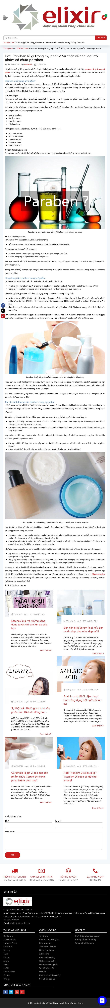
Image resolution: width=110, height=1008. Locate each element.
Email (58, 821)
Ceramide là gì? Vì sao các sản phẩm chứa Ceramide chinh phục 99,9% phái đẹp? (29, 776)
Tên (7, 821)
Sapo (80, 1003)
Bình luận (9, 831)
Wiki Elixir (28, 64)
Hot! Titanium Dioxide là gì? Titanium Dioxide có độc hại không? (80, 776)
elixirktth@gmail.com (20, 923)
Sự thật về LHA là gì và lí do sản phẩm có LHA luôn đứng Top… (30, 710)
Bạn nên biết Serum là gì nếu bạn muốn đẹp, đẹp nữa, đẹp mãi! (83, 629)
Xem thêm (45, 650)
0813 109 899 (13, 920)
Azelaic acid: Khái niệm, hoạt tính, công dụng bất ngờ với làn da (82, 700)
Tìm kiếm (101, 37)
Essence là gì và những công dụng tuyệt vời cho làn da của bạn (29, 624)
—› (22, 48)
